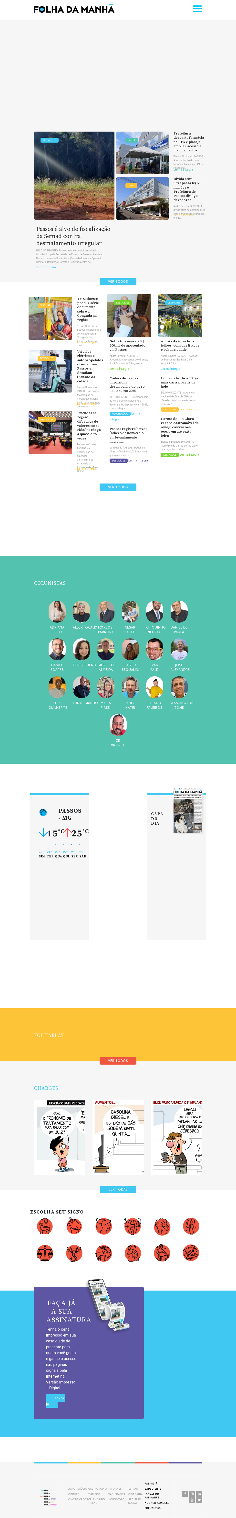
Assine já (55, 1401)
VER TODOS (118, 281)
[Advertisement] (118, 68)
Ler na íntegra (46, 267)
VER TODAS (118, 1189)
